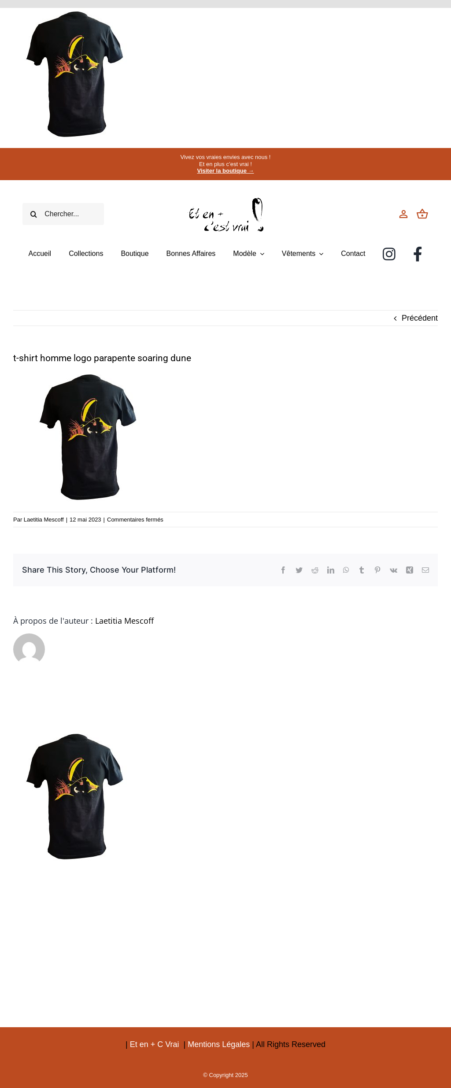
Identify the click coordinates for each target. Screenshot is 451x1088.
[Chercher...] (63, 214)
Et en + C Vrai (154, 1044)
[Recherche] (33, 214)
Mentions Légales (219, 1044)
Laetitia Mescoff (44, 519)
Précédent (420, 318)
